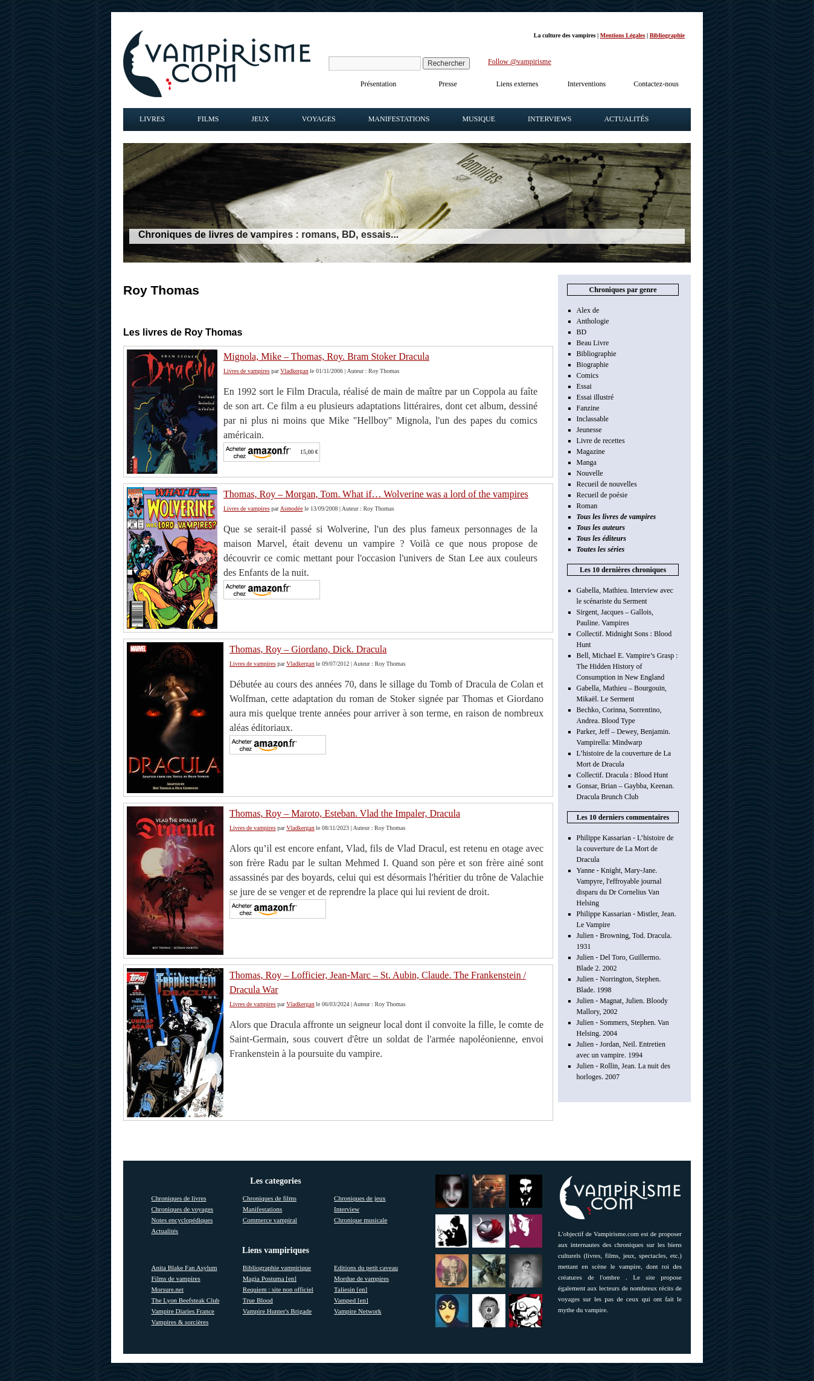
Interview (346, 1209)
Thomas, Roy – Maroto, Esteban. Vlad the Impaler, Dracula (344, 813)
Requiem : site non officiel (278, 1289)
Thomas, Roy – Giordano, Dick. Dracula (307, 649)
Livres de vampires (246, 371)
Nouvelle (590, 473)
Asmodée (291, 508)
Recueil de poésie (602, 495)
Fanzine (588, 408)
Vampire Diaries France (183, 1311)
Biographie (593, 364)
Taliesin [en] (350, 1289)
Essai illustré (595, 397)
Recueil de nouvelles (607, 484)
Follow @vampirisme (519, 61)
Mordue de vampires (361, 1278)
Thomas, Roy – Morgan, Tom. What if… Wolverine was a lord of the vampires (375, 494)
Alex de (588, 310)
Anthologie (593, 321)
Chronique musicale (360, 1219)
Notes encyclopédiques (182, 1219)
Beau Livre (593, 343)
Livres (152, 119)
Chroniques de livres (179, 1198)
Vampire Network (358, 1311)
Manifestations (399, 119)
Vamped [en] (351, 1300)
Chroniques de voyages (183, 1209)
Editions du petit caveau (366, 1267)
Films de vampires (176, 1278)
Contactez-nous (656, 84)
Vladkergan (294, 371)
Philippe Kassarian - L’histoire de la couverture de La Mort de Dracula (625, 849)
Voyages (319, 119)
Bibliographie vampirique (277, 1267)
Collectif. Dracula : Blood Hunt (622, 775)
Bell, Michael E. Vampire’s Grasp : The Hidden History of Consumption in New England (627, 666)
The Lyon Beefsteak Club (186, 1300)
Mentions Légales (623, 35)
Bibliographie (667, 35)
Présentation (378, 84)
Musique (478, 119)
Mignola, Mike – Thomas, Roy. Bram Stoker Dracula (326, 356)
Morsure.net (168, 1289)
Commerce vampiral (270, 1219)
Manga (587, 462)
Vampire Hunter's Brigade (277, 1311)
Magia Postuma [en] (269, 1278)
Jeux (260, 119)
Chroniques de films (269, 1198)
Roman (587, 506)
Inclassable (593, 419)
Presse (447, 84)
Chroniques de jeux (360, 1198)
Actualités (626, 119)
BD (582, 332)
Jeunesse (589, 430)
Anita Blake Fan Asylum (184, 1267)
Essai (584, 386)
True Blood (258, 1300)
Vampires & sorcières (180, 1321)
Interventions (587, 84)
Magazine (591, 451)
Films (208, 119)
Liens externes (517, 84)
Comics (588, 375)
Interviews (549, 119)
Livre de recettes (601, 440)
